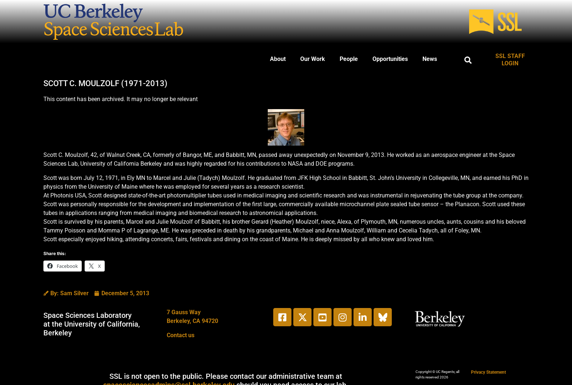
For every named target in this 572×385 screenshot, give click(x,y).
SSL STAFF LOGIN (510, 60)
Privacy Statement (488, 372)
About (278, 58)
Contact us (180, 335)
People (349, 58)
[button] (468, 60)
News (429, 58)
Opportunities (390, 58)
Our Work (312, 58)
